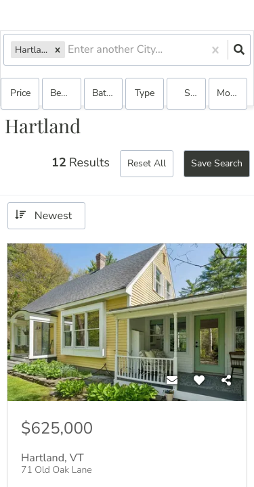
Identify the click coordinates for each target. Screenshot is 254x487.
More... (231, 93)
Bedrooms (65, 93)
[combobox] (69, 49)
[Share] (226, 380)
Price (20, 93)
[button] (57, 49)
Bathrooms (107, 93)
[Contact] (172, 380)
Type (144, 93)
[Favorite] (199, 380)
